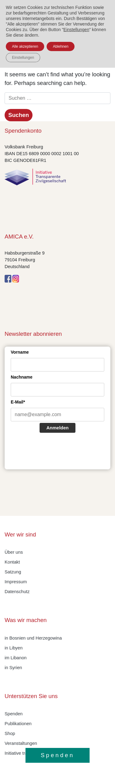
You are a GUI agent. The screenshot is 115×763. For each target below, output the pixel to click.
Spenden (14, 713)
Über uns (14, 552)
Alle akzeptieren (25, 46)
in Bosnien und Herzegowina (33, 638)
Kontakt (12, 562)
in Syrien (13, 667)
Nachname (22, 377)
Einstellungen (76, 29)
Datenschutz (17, 591)
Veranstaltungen (21, 743)
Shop (10, 733)
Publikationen (18, 723)
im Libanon (16, 657)
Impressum (16, 581)
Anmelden (57, 427)
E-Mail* (18, 402)
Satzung (13, 571)
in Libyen (14, 647)
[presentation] (57, 452)
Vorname (20, 352)
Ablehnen (60, 46)
